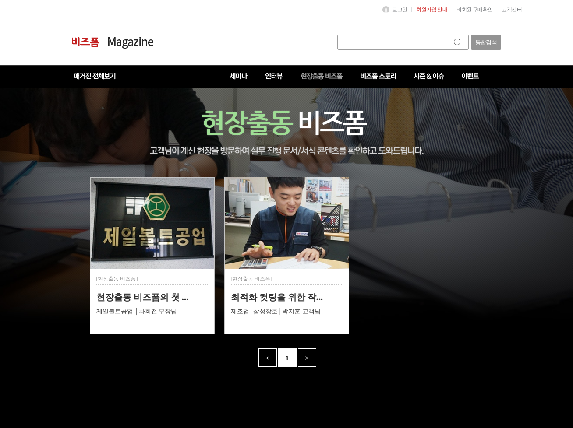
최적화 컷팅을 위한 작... (277, 297)
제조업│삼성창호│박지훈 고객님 (276, 311)
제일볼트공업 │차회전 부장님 (136, 311)
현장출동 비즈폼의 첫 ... (142, 297)
